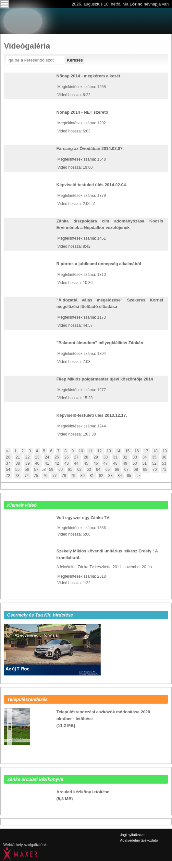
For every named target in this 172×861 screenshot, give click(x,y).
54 (8, 469)
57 (37, 469)
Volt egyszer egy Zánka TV (82, 517)
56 (27, 469)
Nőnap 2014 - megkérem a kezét (88, 76)
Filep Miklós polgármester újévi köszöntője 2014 (104, 379)
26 (67, 457)
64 (99, 469)
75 (36, 475)
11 (90, 451)
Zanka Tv (154, 17)
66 (117, 469)
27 (77, 457)
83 (111, 475)
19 (165, 451)
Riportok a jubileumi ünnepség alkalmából (98, 263)
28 (87, 457)
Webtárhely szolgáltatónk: (25, 845)
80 (83, 475)
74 (27, 475)
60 (61, 469)
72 (8, 475)
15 (128, 451)
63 (89, 469)
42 (57, 463)
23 (38, 457)
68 (136, 469)
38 (18, 463)
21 (18, 457)
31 (116, 457)
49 (126, 463)
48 (116, 463)
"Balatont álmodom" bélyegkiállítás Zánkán (99, 342)
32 (126, 457)
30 (106, 457)
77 (55, 475)
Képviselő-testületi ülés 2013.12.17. (91, 415)
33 (136, 457)
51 (145, 463)
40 (38, 463)
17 (146, 451)
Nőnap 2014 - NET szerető (82, 112)
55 (18, 469)
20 (9, 457)
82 (101, 475)
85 (129, 475)
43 (67, 463)
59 (51, 469)
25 (57, 457)
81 (92, 475)
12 (100, 451)
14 (118, 451)
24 (48, 457)
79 (74, 475)
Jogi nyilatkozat (132, 835)
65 (108, 469)
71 (164, 469)
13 (109, 451)
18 (156, 451)
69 (146, 469)
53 (164, 463)
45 (87, 463)
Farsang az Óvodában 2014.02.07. (90, 148)
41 (48, 463)
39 (28, 463)
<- (8, 451)
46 (96, 463)
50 (136, 463)
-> (138, 475)
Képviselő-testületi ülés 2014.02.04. (91, 184)
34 (145, 457)
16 (137, 451)
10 (81, 451)
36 (164, 457)
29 (96, 457)
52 (155, 463)
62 (80, 469)
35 (155, 457)
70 (155, 469)
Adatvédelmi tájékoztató (139, 840)
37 (9, 463)
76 (46, 475)
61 (70, 469)
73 (18, 475)
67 (127, 469)
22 (28, 457)
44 (77, 463)
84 (120, 475)
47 (106, 463)
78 (64, 475)
